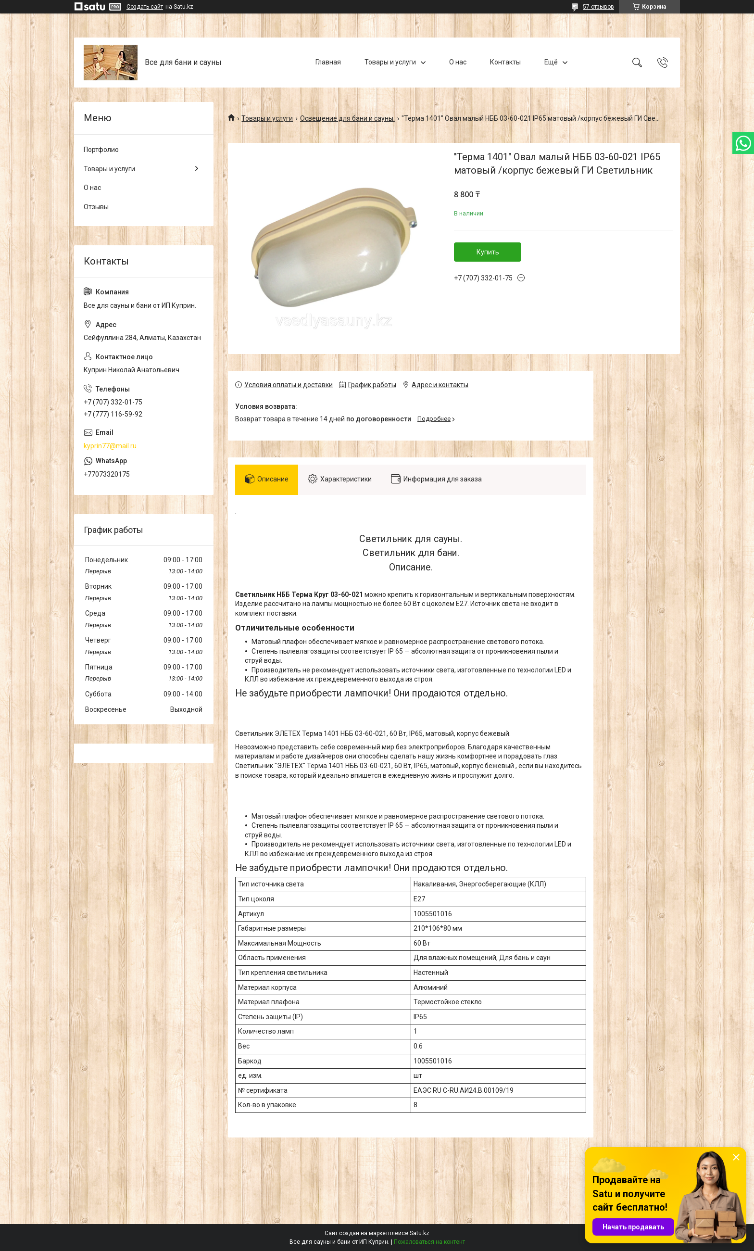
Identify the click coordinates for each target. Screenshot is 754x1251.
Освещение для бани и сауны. (347, 118)
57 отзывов (598, 6)
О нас (457, 62)
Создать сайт (144, 6)
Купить (488, 252)
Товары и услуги (390, 62)
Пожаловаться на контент (429, 1241)
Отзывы (96, 207)
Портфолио (101, 149)
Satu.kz (419, 1233)
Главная (328, 62)
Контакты (505, 62)
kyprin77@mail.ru (110, 446)
